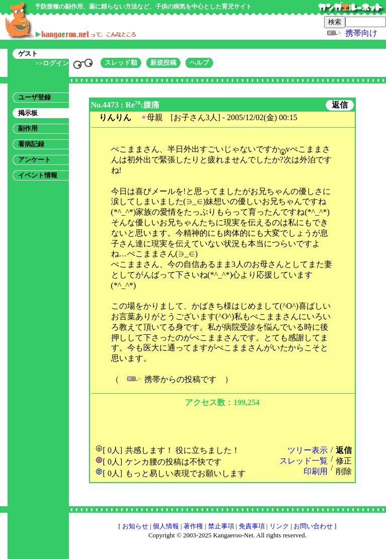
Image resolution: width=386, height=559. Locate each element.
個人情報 (166, 526)
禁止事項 (221, 526)
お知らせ (135, 526)
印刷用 (316, 471)
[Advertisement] (222, 425)
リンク (279, 526)
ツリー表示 (307, 450)
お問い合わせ (313, 526)
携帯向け (361, 33)
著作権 (193, 526)
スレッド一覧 (303, 460)
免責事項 (252, 526)
